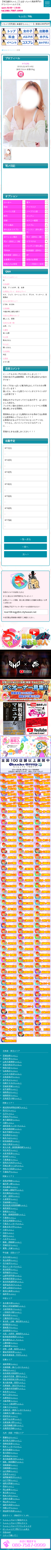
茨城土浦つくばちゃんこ (13, 1165)
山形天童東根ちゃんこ (12, 1061)
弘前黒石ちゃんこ (10, 1071)
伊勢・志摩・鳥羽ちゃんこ (14, 1349)
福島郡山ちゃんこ (10, 1092)
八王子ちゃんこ (9, 1239)
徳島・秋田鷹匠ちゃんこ (13, 1461)
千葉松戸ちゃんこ (10, 1171)
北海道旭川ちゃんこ (11, 1077)
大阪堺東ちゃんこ (10, 1400)
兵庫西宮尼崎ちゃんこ (12, 1428)
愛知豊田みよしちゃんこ (13, 1339)
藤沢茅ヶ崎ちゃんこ (11, 1183)
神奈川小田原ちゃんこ (12, 1168)
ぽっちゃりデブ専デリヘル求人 (16, 1529)
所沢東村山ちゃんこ (11, 1193)
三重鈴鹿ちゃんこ (10, 1345)
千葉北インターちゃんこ (13, 1223)
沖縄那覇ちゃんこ (10, 1468)
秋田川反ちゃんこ (10, 1067)
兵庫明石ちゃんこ (10, 1397)
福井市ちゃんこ (9, 1294)
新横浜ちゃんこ (9, 1211)
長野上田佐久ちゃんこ (12, 1287)
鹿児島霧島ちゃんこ (11, 1449)
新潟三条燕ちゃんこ (11, 1291)
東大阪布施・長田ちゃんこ (14, 1382)
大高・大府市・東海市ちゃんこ (16, 1333)
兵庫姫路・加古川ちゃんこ (14, 1385)
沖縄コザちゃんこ (10, 1507)
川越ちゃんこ (8, 1122)
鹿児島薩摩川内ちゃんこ (13, 1458)
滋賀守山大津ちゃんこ (12, 1419)
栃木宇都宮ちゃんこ (11, 1132)
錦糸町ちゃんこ (9, 1156)
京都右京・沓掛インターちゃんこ (17, 1410)
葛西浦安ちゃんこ (10, 1208)
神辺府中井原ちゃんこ (12, 1511)
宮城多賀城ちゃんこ (11, 1086)
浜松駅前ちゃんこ (10, 1330)
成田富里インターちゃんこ (14, 1125)
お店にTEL (25, 16)
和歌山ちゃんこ (9, 1370)
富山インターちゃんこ (12, 1266)
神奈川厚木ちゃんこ (11, 1144)
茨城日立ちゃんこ (10, 1245)
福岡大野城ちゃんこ (11, 1483)
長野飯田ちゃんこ (10, 1272)
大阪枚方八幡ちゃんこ (12, 1413)
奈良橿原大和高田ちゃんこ (14, 1373)
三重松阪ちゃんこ (10, 1342)
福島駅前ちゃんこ (10, 1095)
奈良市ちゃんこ (9, 1391)
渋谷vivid (7, 1532)
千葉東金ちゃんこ (10, 1159)
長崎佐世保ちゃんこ (11, 1443)
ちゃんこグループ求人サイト (15, 1523)
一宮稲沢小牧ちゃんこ (12, 1312)
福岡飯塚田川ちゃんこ (12, 1477)
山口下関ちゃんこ (10, 1480)
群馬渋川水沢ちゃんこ (12, 1162)
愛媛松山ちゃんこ (10, 1437)
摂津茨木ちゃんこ (10, 1416)
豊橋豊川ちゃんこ (10, 1327)
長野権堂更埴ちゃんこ (12, 1278)
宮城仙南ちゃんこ (10, 1055)
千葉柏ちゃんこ (9, 1217)
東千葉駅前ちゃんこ (11, 1119)
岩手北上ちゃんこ (10, 1080)
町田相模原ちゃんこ (11, 1141)
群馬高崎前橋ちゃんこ (12, 1129)
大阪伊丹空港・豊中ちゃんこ (15, 1376)
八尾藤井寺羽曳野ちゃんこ (14, 1388)
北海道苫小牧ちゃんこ (12, 1098)
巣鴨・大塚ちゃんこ (11, 1248)
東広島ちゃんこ (9, 1492)
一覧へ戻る (25, 539)
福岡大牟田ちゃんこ (11, 1504)
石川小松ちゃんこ (10, 1257)
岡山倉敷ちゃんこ (10, 1489)
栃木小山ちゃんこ (10, 1138)
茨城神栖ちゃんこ (10, 1202)
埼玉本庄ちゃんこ (10, 1150)
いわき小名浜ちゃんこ (12, 1074)
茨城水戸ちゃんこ (10, 1116)
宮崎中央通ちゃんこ (11, 1498)
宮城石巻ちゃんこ (10, 1058)
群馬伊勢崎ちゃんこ (11, 1180)
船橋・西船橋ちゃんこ (12, 1242)
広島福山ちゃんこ (10, 1455)
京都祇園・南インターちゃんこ (16, 1367)
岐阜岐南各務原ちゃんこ (13, 1336)
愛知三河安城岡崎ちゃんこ (14, 1306)
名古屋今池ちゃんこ (11, 1303)
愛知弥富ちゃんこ (10, 1315)
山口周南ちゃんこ (10, 1471)
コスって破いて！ (10, 1535)
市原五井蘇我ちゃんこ (12, 1220)
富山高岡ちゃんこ (10, 1260)
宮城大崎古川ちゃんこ (12, 1064)
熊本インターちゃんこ (12, 1446)
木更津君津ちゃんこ (11, 1153)
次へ (25, 554)
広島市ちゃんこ (9, 1474)
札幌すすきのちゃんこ (12, 1083)
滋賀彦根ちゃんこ (10, 1364)
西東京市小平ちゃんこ (12, 1226)
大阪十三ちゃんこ (10, 1407)
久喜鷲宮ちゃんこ (10, 1199)
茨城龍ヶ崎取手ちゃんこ (13, 1190)
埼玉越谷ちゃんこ (10, 1187)
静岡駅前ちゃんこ (10, 1324)
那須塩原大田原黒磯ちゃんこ (15, 1205)
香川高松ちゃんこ (10, 1452)
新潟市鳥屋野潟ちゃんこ (13, 1281)
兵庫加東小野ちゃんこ (12, 1422)
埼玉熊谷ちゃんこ (10, 1135)
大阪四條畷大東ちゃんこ (13, 1425)
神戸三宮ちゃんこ (10, 1394)
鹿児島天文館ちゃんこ (12, 1440)
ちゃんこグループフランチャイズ (17, 1526)
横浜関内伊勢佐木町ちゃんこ (15, 1107)
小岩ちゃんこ (8, 1229)
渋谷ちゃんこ (8, 1233)
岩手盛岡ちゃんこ (10, 1089)
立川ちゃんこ (8, 1113)
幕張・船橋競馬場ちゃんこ (14, 1214)
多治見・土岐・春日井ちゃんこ (16, 1321)
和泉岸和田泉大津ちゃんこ (14, 1379)
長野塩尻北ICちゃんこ (12, 1284)
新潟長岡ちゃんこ (10, 1269)
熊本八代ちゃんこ (10, 1495)
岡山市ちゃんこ (9, 1501)
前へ (25, 546)
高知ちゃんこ (8, 1486)
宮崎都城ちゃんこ (10, 1465)
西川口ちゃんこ (9, 1110)
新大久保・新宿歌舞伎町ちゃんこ (17, 1147)
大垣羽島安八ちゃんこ (12, 1309)
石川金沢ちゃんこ (10, 1263)
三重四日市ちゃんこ (11, 1318)
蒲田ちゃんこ (8, 1236)
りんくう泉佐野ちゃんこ (13, 1403)
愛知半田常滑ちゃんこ (12, 1352)
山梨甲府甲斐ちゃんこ (12, 1275)
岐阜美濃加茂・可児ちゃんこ (15, 1355)
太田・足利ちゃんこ (11, 1196)
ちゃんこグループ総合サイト (15, 1520)
